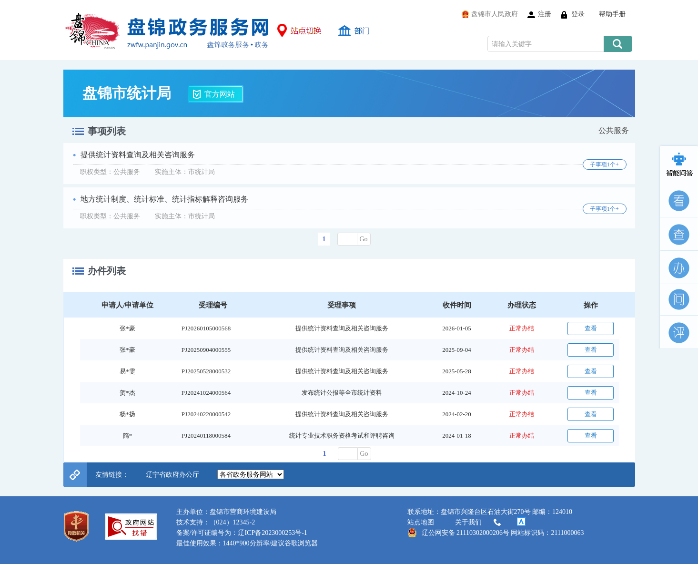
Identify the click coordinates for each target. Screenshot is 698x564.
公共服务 (613, 130)
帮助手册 (612, 14)
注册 (544, 14)
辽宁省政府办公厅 (172, 474)
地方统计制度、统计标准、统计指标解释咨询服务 (164, 199)
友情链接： (112, 474)
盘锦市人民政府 (494, 14)
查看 (591, 328)
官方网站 (219, 94)
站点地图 (420, 522)
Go (364, 239)
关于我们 (479, 522)
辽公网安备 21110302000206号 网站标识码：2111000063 (495, 532)
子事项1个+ (604, 164)
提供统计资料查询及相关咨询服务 (138, 155)
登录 (578, 14)
